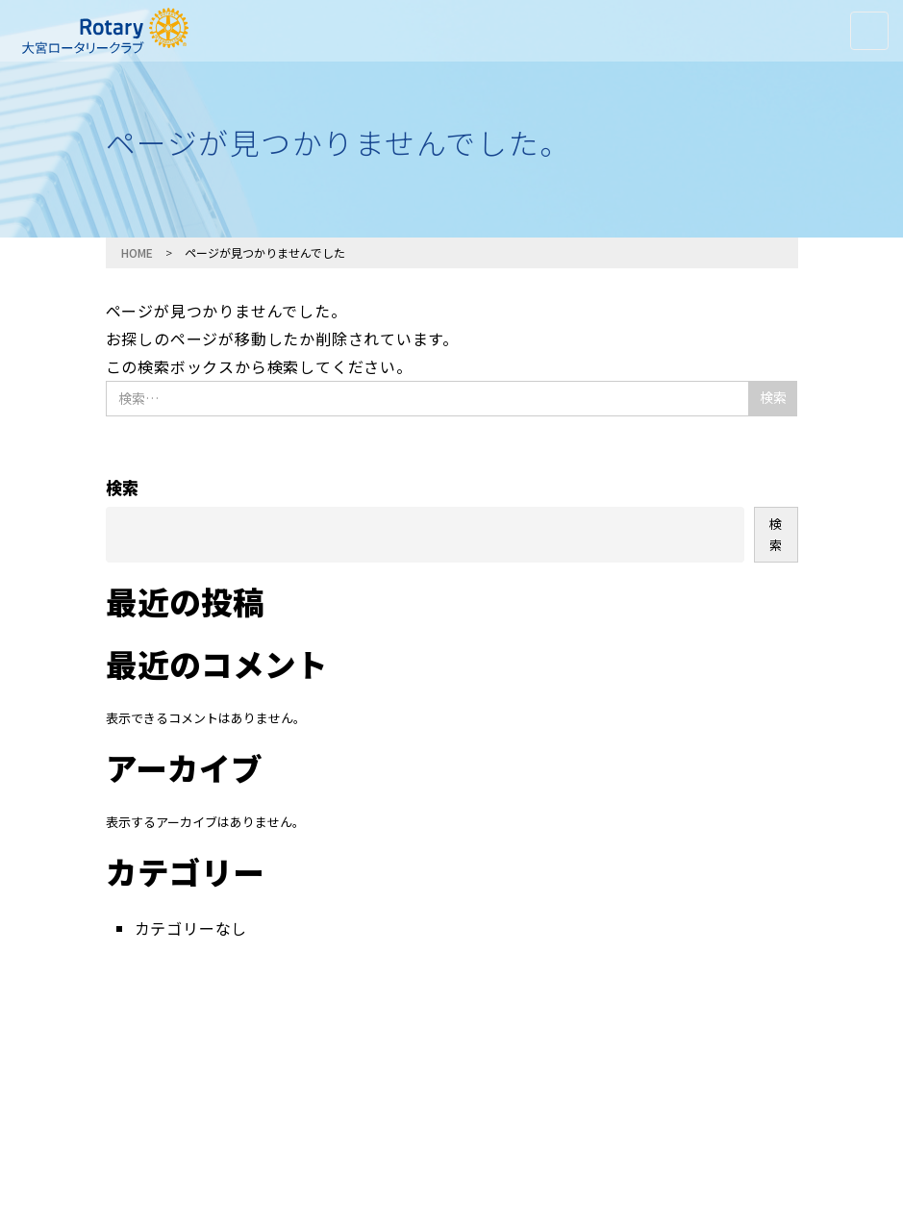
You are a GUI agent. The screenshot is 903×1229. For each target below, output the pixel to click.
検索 (122, 487)
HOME (137, 252)
